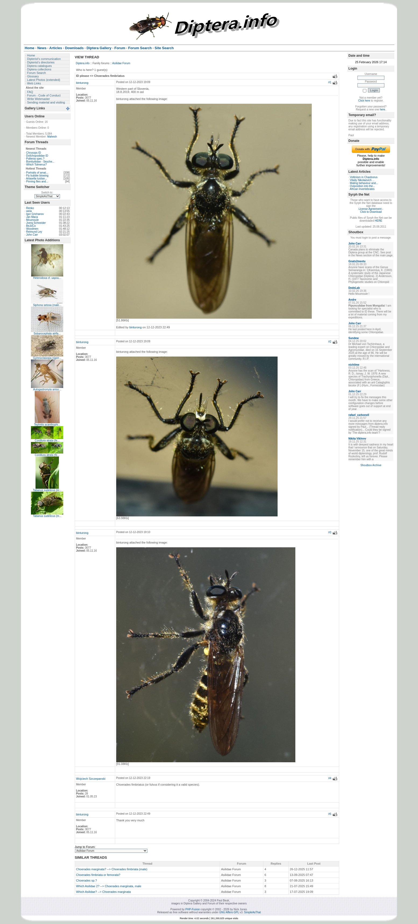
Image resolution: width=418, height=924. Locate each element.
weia (29, 211)
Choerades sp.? (86, 880)
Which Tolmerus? (36, 164)
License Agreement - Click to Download (371, 210)
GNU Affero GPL (229, 912)
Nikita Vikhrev (357, 438)
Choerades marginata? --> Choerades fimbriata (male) (111, 869)
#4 (329, 778)
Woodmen (32, 228)
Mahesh (52, 136)
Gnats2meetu (356, 261)
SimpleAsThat (252, 912)
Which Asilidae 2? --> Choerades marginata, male (108, 886)
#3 (329, 532)
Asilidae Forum (121, 63)
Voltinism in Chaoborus (363, 177)
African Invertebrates (362, 189)
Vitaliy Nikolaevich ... (362, 180)
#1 (329, 82)
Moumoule (32, 219)
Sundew (353, 338)
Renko (30, 208)
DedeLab (354, 287)
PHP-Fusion (192, 909)
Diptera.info (83, 63)
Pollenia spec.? (35, 158)
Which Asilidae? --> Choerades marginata (103, 891)
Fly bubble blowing (37, 175)
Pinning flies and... (37, 181)
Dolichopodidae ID (37, 155)
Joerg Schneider (36, 222)
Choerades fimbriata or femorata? (98, 874)
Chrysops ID (33, 152)
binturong (82, 82)
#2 (329, 341)
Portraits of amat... (37, 172)
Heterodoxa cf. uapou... (47, 277)
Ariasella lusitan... (36, 178)
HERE (378, 220)
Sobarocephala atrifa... (47, 333)
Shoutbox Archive (370, 465)
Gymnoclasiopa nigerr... (47, 358)
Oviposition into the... (362, 186)
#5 (329, 813)
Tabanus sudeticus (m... (47, 490)
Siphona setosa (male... (47, 305)
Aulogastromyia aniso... (47, 389)
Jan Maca (32, 216)
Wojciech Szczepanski (90, 778)
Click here (364, 100)
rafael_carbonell (358, 415)
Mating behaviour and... (364, 183)
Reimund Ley (34, 231)
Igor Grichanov (35, 214)
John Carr (32, 234)
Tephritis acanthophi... (47, 424)
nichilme (353, 364)
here (382, 109)
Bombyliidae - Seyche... (40, 161)
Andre (352, 299)
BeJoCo (31, 225)
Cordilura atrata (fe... (47, 440)
